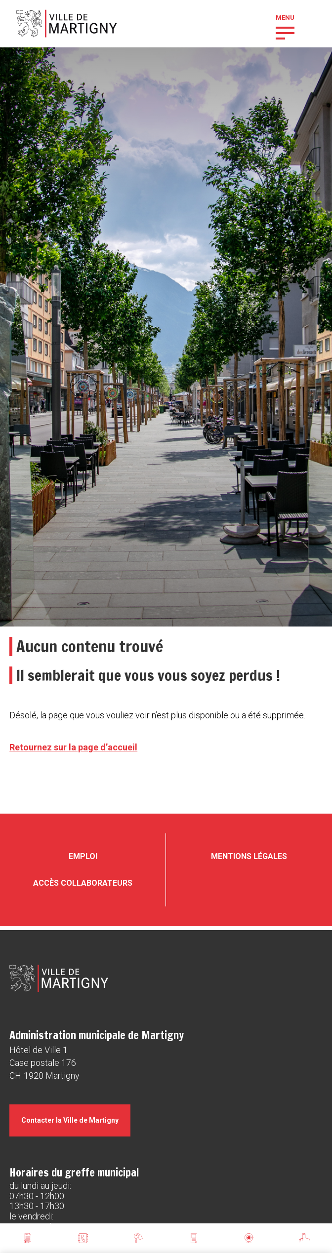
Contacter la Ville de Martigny (70, 1120)
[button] (285, 32)
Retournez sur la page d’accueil (73, 747)
